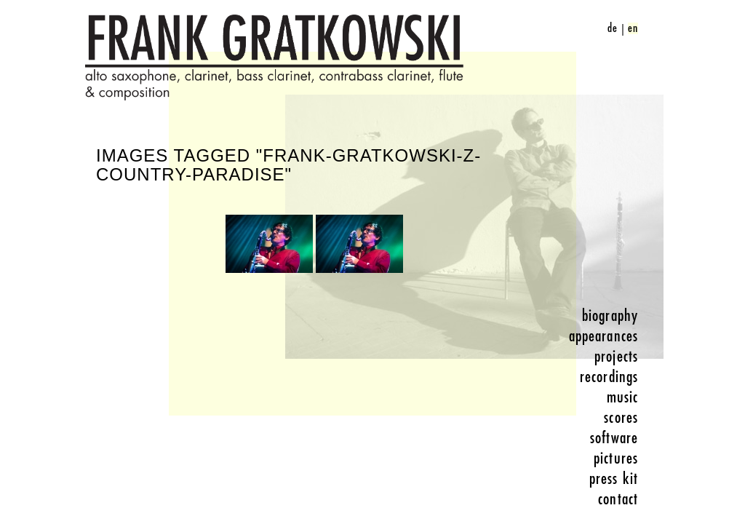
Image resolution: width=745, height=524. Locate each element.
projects (616, 357)
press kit (613, 479)
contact (618, 499)
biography (610, 316)
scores (621, 418)
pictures (616, 458)
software (614, 438)
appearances (603, 336)
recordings (609, 377)
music (623, 397)
